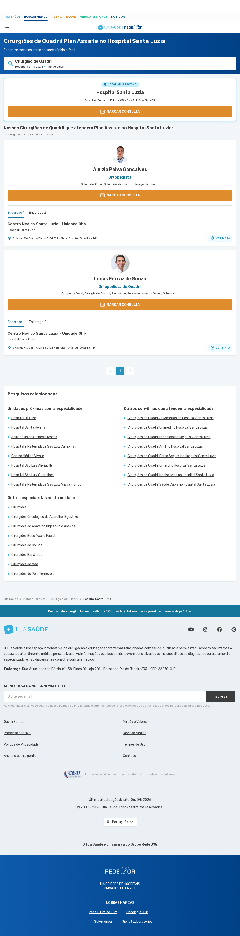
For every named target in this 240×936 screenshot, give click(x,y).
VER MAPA (220, 238)
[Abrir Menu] (7, 27)
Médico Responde (93, 16)
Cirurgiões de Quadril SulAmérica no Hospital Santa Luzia (171, 418)
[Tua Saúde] (26, 629)
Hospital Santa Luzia (120, 92)
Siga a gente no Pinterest (233, 629)
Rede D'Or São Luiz (103, 912)
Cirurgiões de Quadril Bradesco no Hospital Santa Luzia (169, 437)
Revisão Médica (134, 733)
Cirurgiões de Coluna (26, 545)
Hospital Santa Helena (28, 428)
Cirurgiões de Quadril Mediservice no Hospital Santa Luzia (171, 475)
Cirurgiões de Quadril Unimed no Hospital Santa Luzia (168, 428)
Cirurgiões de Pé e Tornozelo (32, 574)
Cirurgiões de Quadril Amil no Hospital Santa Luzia (165, 447)
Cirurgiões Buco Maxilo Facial (33, 536)
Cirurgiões (19, 507)
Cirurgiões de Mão (24, 564)
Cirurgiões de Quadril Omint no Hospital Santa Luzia (167, 465)
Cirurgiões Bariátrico (26, 555)
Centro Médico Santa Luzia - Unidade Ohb (47, 224)
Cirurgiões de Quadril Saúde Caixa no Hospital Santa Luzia (171, 484)
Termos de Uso (134, 744)
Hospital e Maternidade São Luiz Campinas (43, 447)
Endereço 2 (37, 213)
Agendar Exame (64, 16)
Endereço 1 (16, 213)
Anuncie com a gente (20, 756)
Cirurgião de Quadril (64, 599)
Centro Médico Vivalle (27, 456)
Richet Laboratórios (137, 922)
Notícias (118, 16)
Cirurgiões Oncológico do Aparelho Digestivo (44, 517)
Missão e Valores (135, 722)
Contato (129, 756)
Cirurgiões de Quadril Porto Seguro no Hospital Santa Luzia (172, 456)
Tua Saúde (12, 16)
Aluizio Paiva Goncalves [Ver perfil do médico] (120, 169)
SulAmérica (103, 922)
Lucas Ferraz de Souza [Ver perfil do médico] (120, 279)
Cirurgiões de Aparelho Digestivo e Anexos (43, 526)
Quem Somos (14, 722)
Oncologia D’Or (137, 912)
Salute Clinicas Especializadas (34, 437)
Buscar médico (36, 16)
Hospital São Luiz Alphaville (32, 465)
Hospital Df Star (23, 418)
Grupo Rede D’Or (144, 845)
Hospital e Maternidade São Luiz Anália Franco (46, 484)
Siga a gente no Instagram (205, 629)
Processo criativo (17, 733)
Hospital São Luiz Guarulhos (32, 475)
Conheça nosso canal (191, 629)
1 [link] (120, 371)
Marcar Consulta (34, 599)
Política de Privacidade (21, 744)
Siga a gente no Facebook (219, 629)
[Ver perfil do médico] (120, 153)
